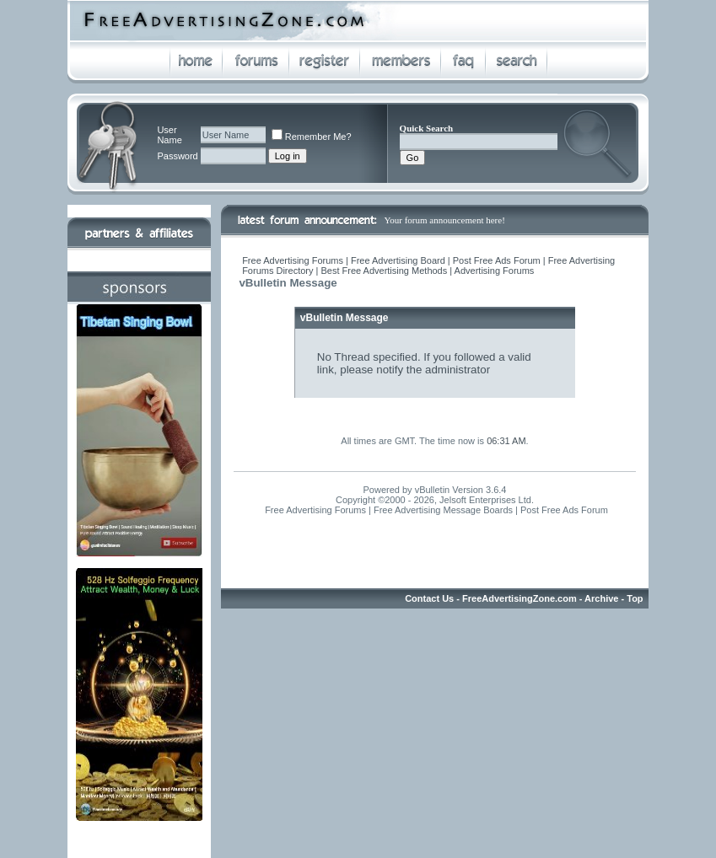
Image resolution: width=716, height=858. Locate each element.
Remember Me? (312, 136)
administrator (457, 369)
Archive (601, 598)
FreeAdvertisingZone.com (519, 598)
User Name (169, 135)
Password (177, 156)
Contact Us (429, 598)
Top (635, 598)
